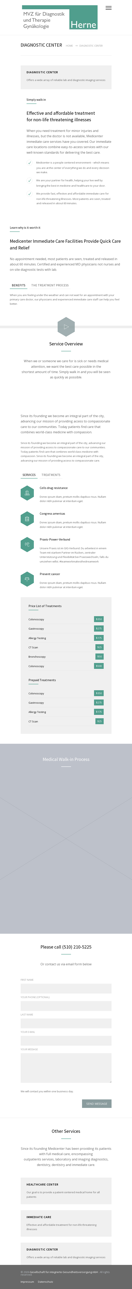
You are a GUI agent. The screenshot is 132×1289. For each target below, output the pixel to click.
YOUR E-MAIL (28, 1032)
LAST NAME (27, 1014)
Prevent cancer (50, 574)
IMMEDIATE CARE (39, 1217)
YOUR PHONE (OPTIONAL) (35, 997)
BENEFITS (18, 285)
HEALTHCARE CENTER (42, 1184)
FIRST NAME (27, 980)
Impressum (27, 1281)
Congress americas (52, 513)
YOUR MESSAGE (29, 1049)
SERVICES (29, 475)
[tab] (18, 285)
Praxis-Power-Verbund (55, 539)
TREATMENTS (51, 475)
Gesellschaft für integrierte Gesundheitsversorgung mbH (64, 1272)
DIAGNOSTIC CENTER (42, 1249)
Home (69, 45)
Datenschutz (45, 1281)
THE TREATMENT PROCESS (50, 285)
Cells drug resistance (54, 488)
